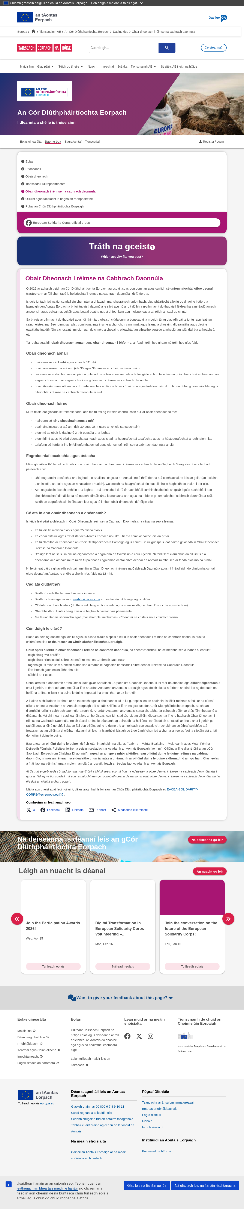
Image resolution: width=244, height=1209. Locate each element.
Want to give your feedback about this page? (121, 997)
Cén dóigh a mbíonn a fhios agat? (117, 3)
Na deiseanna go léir (207, 840)
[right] (228, 919)
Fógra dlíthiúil (151, 1115)
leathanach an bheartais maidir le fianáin (47, 1188)
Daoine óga (120, 31)
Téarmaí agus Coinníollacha (36, 1050)
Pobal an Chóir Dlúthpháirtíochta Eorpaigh (54, 206)
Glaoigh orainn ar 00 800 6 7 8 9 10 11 (97, 1106)
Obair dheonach (36, 176)
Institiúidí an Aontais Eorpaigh (169, 1140)
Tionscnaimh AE (50, 31)
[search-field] (131, 48)
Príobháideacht (27, 1043)
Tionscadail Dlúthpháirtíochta (45, 184)
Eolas (29, 161)
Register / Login (213, 141)
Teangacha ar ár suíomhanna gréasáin (168, 1102)
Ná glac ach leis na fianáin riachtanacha (205, 1185)
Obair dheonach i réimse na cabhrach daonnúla (60, 191)
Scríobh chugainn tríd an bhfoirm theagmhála (102, 1119)
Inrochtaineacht (28, 1056)
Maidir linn (24, 1031)
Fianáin (147, 1121)
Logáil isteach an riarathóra (36, 1063)
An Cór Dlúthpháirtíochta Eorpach (86, 31)
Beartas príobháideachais (159, 1108)
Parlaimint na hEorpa (156, 1151)
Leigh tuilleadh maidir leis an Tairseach (90, 1062)
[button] (31, 809)
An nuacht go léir (210, 871)
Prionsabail (33, 169)
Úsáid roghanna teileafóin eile (91, 1112)
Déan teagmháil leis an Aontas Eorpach (98, 1094)
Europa (22, 31)
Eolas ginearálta (31, 1019)
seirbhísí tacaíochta (86, 599)
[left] (17, 919)
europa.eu (47, 1103)
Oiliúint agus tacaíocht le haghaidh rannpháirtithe (59, 199)
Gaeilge (218, 17)
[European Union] (38, 1099)
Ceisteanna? (214, 47)
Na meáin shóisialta (88, 1141)
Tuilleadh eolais (53, 966)
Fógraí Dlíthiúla (155, 1092)
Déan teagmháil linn (31, 1037)
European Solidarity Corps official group (58, 222)
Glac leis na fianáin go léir (146, 1185)
